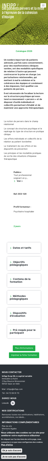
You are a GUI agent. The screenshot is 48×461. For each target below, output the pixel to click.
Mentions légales (9, 429)
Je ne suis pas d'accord (13, 457)
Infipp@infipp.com (15, 389)
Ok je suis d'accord (11, 450)
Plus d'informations (24, 348)
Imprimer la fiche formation (24, 355)
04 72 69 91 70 (12, 393)
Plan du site (7, 426)
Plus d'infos (7, 445)
